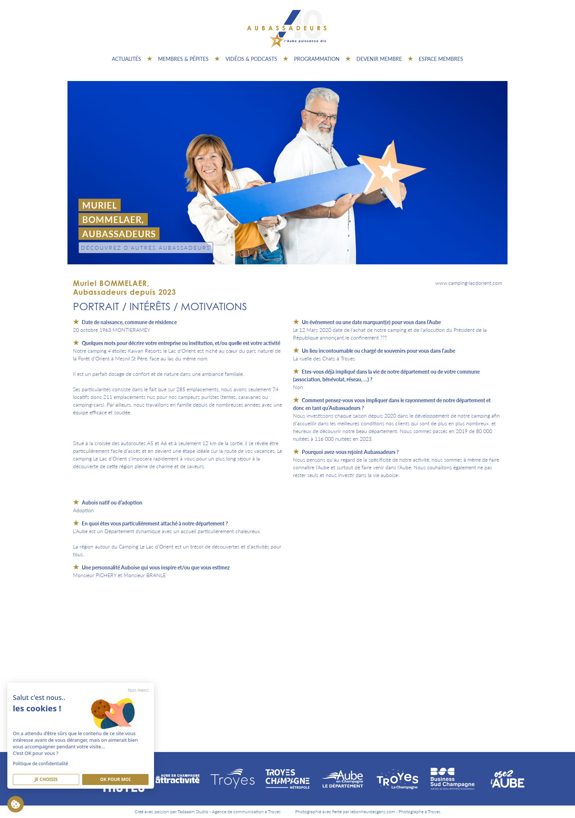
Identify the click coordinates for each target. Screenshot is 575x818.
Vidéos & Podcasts (251, 58)
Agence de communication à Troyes (246, 811)
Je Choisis (46, 779)
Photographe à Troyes (419, 811)
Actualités (126, 58)
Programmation (317, 58)
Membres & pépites (183, 58)
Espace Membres (441, 58)
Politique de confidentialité (40, 763)
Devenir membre (379, 58)
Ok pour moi (115, 779)
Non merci (138, 690)
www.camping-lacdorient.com (468, 282)
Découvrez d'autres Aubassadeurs (145, 247)
